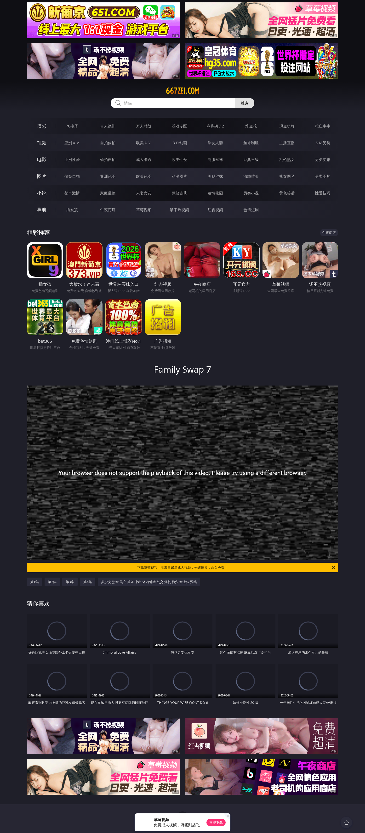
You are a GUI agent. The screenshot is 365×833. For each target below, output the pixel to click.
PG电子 (72, 126)
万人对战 (143, 126)
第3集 (70, 581)
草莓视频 (143, 209)
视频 (41, 142)
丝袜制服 (251, 142)
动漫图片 (179, 176)
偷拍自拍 (107, 159)
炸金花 (251, 126)
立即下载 (216, 822)
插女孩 (72, 209)
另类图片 (322, 176)
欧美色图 (143, 176)
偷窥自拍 (72, 176)
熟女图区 (287, 176)
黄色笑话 (287, 193)
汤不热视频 (179, 209)
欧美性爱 (179, 159)
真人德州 (107, 126)
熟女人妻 (215, 142)
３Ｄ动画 (179, 142)
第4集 (87, 581)
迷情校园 (215, 193)
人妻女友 (143, 193)
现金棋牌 (287, 126)
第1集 (34, 581)
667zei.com (182, 91)
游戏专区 (179, 126)
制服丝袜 (215, 159)
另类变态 (322, 159)
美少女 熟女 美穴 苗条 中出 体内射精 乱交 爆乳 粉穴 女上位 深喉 (149, 581)
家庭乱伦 (107, 193)
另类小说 (251, 193)
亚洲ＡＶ (72, 142)
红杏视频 (215, 209)
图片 (41, 176)
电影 (41, 159)
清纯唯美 (251, 176)
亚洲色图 (107, 176)
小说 (41, 193)
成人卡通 (143, 159)
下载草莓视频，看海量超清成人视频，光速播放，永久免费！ (236, 567)
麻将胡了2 (215, 126)
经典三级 (251, 159)
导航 (41, 209)
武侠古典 (179, 193)
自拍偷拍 (107, 142)
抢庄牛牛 (322, 126)
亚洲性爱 (72, 159)
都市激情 (72, 193)
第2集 (52, 581)
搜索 (245, 103)
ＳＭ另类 (322, 142)
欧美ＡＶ (143, 142)
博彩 (41, 126)
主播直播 (287, 142)
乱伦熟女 (287, 159)
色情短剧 (251, 209)
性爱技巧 (322, 193)
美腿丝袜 (215, 176)
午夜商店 (107, 209)
